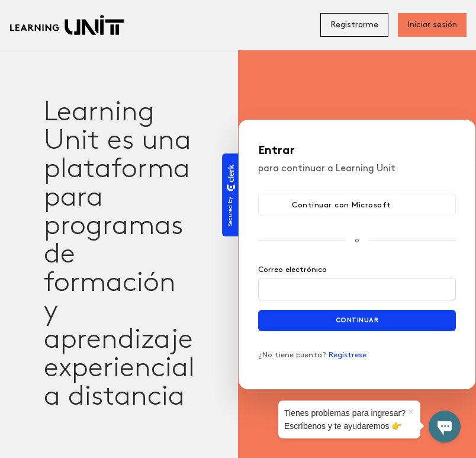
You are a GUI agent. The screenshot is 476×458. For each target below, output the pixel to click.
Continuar (357, 320)
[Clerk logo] (230, 178)
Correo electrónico (292, 269)
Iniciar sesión (432, 24)
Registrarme (354, 24)
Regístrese (347, 354)
